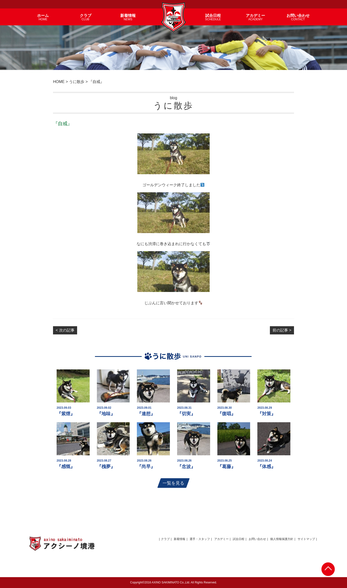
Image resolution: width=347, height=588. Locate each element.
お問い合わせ (257, 539)
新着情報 (179, 539)
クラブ (165, 539)
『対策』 (266, 413)
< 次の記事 (65, 330)
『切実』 (186, 413)
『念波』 (186, 466)
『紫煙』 (66, 413)
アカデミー (221, 539)
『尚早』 (146, 466)
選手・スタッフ (200, 539)
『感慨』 (66, 466)
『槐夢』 (106, 466)
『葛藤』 (226, 466)
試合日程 (238, 539)
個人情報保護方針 (281, 539)
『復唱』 (226, 413)
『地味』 (106, 413)
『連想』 (146, 413)
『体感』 (266, 466)
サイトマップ (306, 539)
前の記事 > (282, 330)
